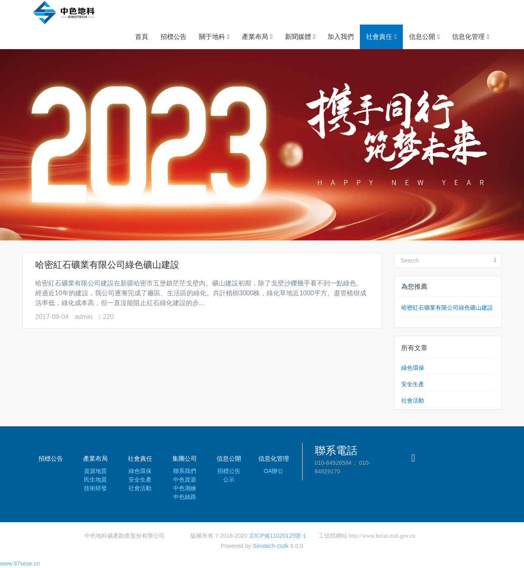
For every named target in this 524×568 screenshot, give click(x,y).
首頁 (141, 36)
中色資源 (184, 479)
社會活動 (412, 400)
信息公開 (424, 37)
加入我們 (341, 36)
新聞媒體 (300, 37)
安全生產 (412, 384)
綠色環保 (412, 367)
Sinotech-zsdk (271, 546)
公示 (229, 479)
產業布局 (257, 37)
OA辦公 (273, 471)
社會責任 (381, 37)
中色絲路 (184, 496)
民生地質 (95, 479)
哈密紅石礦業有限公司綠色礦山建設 (107, 265)
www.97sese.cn (20, 563)
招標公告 (173, 36)
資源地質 (95, 471)
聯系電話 (336, 450)
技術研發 (95, 488)
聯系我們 (184, 471)
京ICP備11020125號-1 (277, 535)
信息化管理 (470, 37)
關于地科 (214, 37)
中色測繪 (184, 488)
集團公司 (184, 458)
